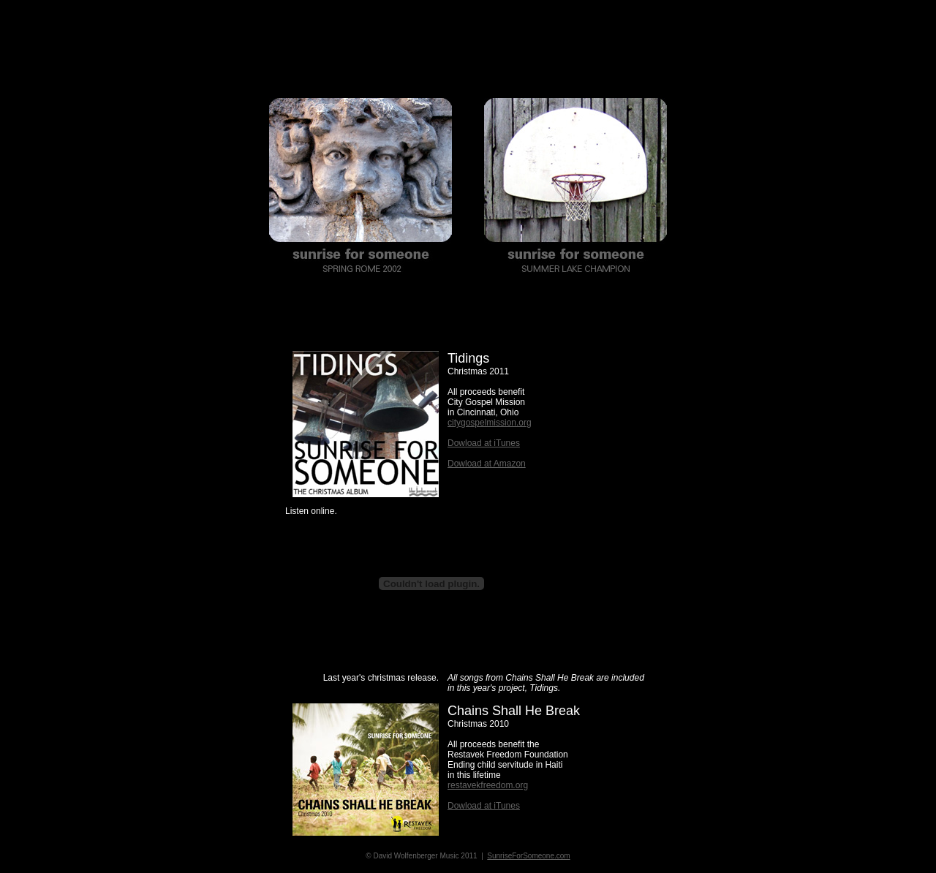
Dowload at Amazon (487, 463)
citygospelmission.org (490, 422)
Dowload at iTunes (484, 443)
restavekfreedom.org (488, 785)
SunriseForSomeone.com (528, 856)
